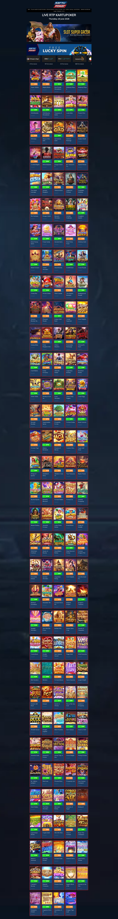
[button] (90, 59)
